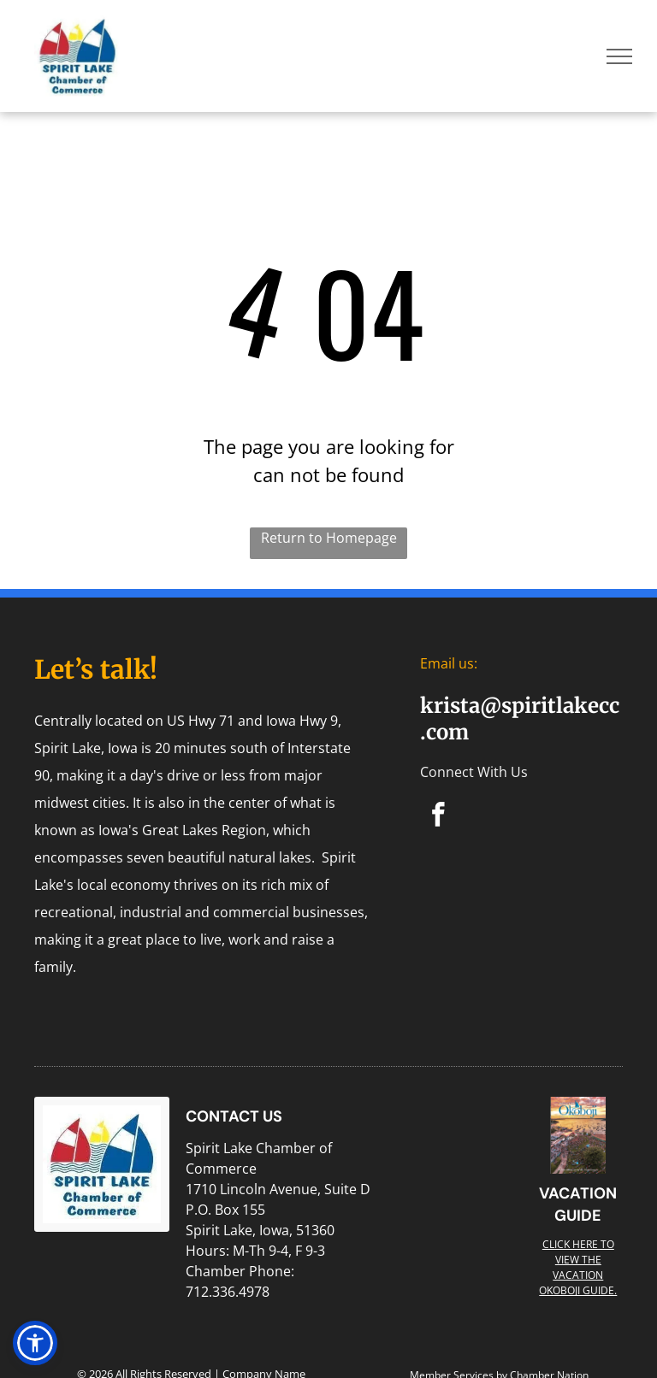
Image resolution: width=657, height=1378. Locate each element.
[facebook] (438, 817)
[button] (35, 1343)
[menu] (619, 56)
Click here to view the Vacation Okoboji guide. (578, 1267)
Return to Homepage (329, 537)
